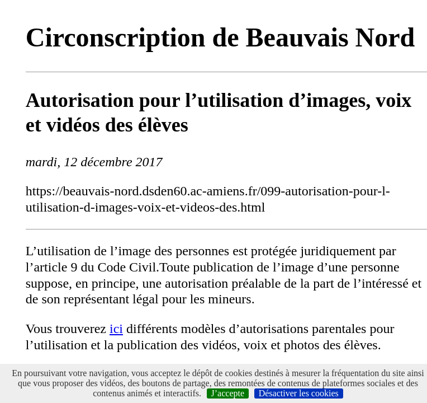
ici (116, 328)
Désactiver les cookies (299, 393)
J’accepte (228, 393)
